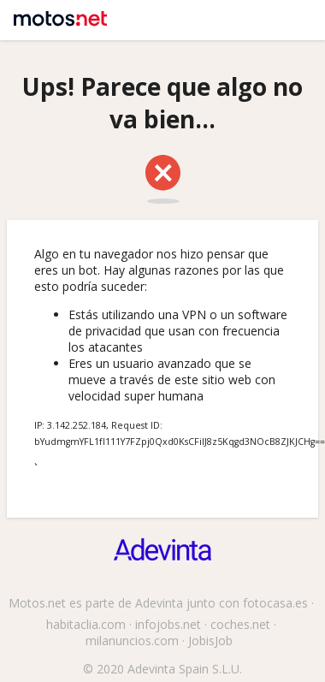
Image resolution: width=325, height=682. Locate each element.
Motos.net (57, 13)
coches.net (240, 624)
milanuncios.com (132, 640)
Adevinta (159, 603)
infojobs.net (168, 624)
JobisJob (210, 640)
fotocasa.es (275, 603)
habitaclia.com (86, 624)
